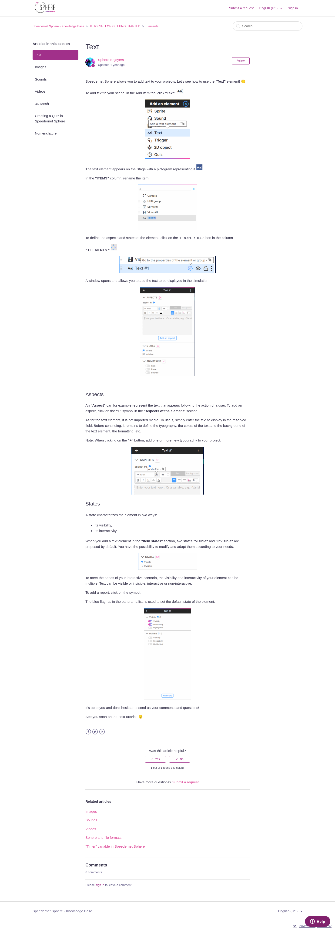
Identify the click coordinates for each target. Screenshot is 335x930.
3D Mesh (42, 104)
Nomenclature (46, 133)
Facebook (88, 732)
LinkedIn (102, 732)
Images (40, 67)
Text (38, 55)
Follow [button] (241, 60)
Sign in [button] (293, 8)
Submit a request (241, 8)
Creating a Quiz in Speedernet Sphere (50, 118)
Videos (40, 91)
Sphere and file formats (103, 837)
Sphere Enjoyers (111, 60)
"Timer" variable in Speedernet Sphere (115, 846)
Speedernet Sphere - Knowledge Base (58, 26)
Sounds (41, 79)
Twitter (95, 732)
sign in (100, 885)
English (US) (268, 8)
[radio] (155, 759)
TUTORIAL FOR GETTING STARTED (115, 26)
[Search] (267, 26)
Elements (152, 26)
